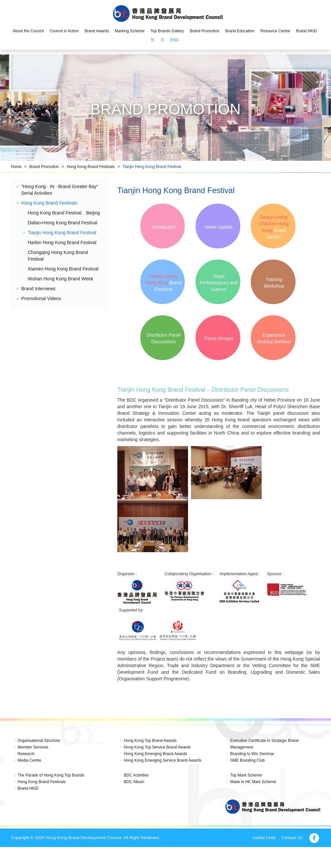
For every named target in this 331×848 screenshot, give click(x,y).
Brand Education (239, 31)
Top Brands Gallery (167, 31)
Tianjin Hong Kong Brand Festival (152, 166)
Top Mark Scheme (246, 776)
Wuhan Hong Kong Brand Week (60, 278)
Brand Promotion (204, 31)
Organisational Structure (39, 741)
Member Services (33, 748)
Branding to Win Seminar (252, 754)
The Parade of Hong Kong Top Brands (51, 776)
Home (16, 166)
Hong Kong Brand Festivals (91, 166)
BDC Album (134, 782)
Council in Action (64, 31)
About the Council (28, 31)
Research (26, 754)
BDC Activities (136, 776)
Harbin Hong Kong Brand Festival (62, 242)
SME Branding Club (247, 761)
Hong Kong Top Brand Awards (150, 741)
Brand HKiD (306, 31)
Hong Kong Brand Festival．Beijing (64, 212)
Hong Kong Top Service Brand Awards (157, 748)
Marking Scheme (130, 31)
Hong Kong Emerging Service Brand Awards (162, 761)
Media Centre (29, 761)
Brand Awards (96, 31)
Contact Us (291, 838)
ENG (174, 40)
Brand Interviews (38, 288)
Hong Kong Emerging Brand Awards (155, 754)
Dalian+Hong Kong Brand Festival (62, 222)
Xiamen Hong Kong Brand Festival (63, 268)
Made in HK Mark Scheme (253, 782)
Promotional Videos (41, 298)
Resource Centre (275, 31)
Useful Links (264, 838)
